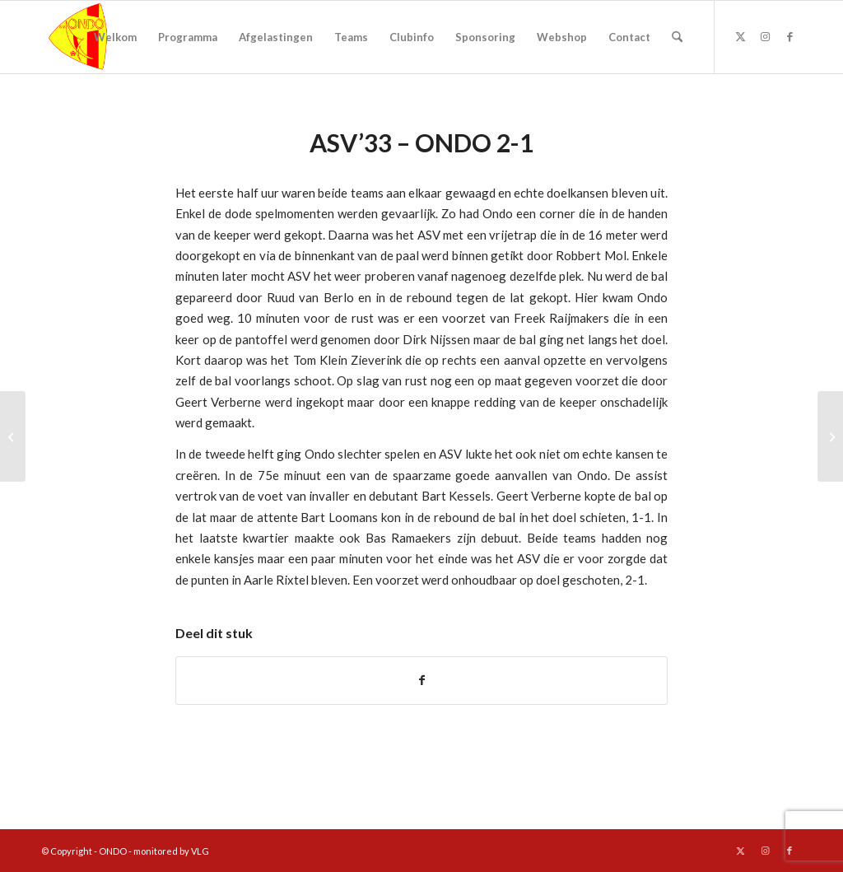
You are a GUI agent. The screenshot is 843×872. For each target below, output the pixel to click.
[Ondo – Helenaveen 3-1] (830, 436)
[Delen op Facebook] (421, 680)
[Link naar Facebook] (789, 36)
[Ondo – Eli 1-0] (13, 436)
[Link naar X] (740, 36)
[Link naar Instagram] (764, 36)
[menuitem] (115, 37)
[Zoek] (677, 37)
